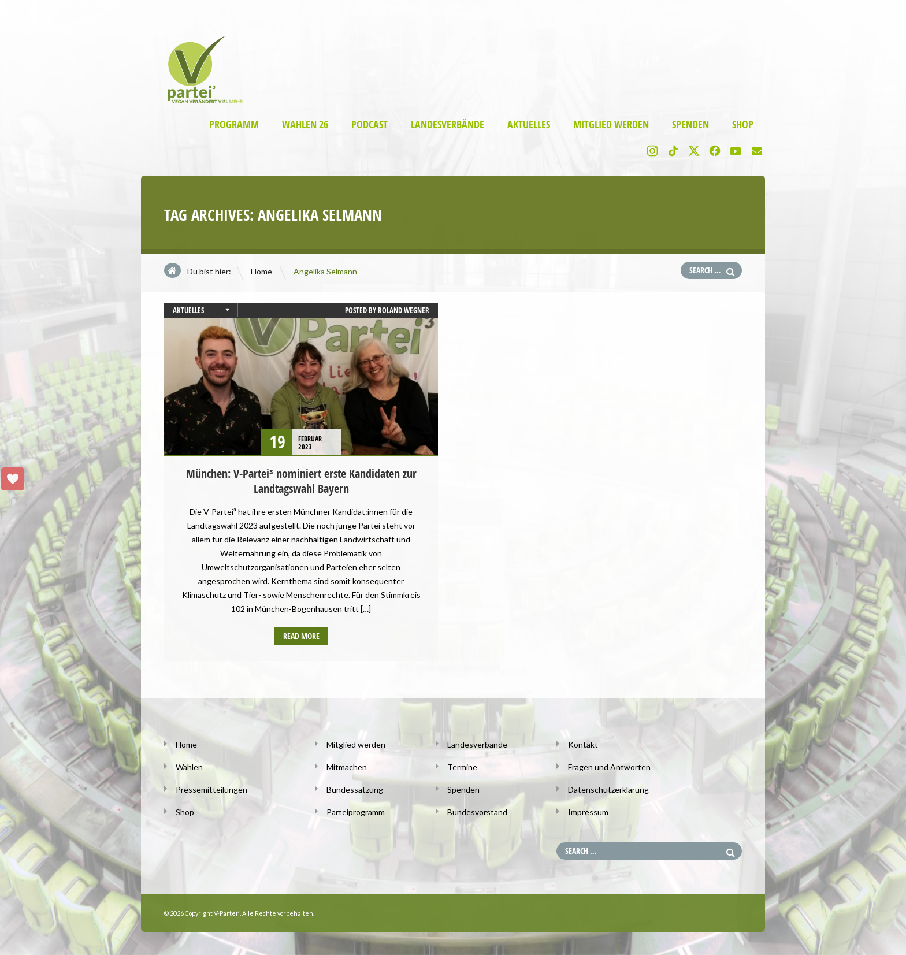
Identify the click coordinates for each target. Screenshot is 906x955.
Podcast (369, 124)
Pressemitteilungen (211, 789)
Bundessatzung (354, 789)
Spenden (690, 124)
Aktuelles (528, 124)
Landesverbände (447, 124)
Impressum (588, 812)
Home (261, 271)
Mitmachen (346, 767)
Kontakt (583, 744)
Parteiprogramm (355, 812)
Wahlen (189, 767)
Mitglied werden (611, 124)
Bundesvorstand (477, 812)
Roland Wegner (403, 310)
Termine (462, 767)
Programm (234, 124)
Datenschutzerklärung (608, 789)
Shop (742, 124)
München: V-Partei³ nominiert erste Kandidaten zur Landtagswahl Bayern (301, 481)
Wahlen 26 (305, 124)
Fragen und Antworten (609, 767)
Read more (301, 635)
